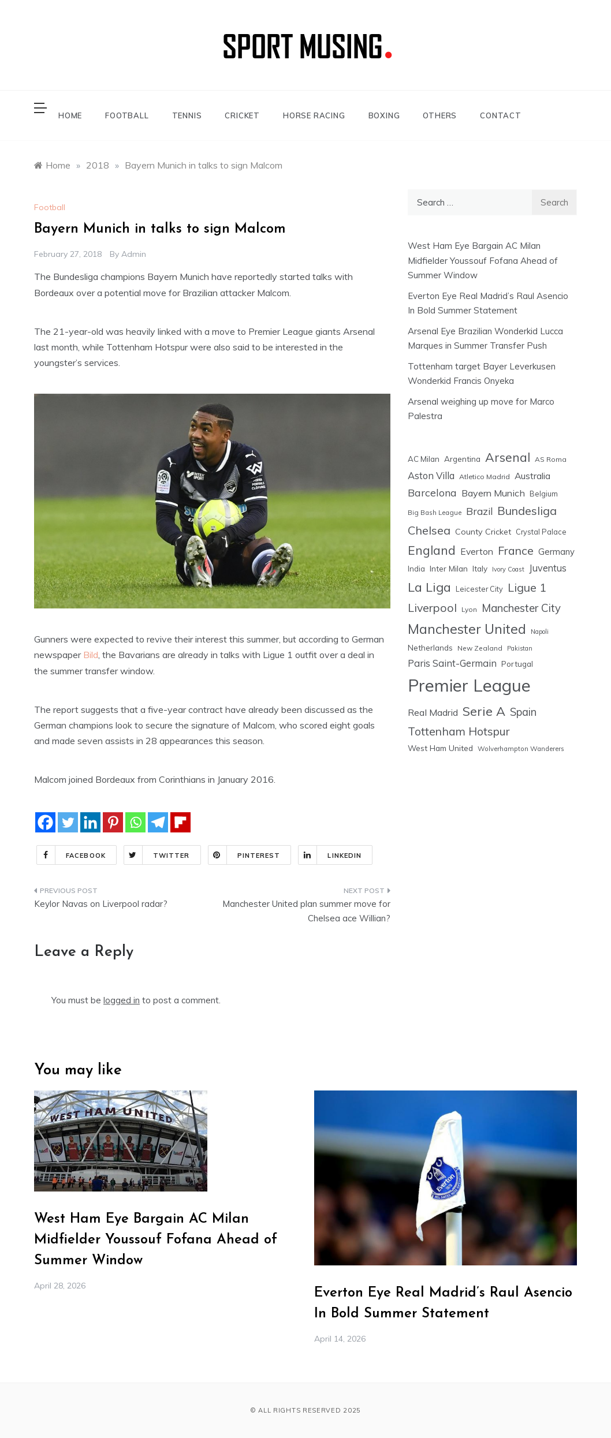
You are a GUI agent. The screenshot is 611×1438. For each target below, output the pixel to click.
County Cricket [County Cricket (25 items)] (483, 531)
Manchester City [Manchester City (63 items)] (521, 608)
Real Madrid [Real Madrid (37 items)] (433, 712)
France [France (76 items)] (516, 550)
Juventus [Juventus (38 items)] (548, 568)
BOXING (384, 115)
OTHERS (440, 115)
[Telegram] (158, 822)
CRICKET (242, 115)
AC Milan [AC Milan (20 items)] (423, 459)
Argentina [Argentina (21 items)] (462, 459)
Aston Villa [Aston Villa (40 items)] (431, 475)
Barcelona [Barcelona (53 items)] (432, 492)
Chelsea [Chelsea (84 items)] (429, 530)
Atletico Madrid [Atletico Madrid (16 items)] (484, 476)
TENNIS (187, 115)
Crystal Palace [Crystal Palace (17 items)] (541, 531)
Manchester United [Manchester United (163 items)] (467, 629)
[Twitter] (68, 822)
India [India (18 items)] (416, 568)
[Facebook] (45, 822)
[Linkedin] (90, 822)
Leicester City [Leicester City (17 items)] (479, 588)
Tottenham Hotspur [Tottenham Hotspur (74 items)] (459, 731)
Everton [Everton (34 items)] (476, 551)
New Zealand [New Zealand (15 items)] (479, 648)
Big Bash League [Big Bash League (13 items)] (434, 513)
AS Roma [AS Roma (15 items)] (551, 459)
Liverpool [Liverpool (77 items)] (432, 607)
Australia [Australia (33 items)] (532, 475)
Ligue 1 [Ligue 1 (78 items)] (527, 587)
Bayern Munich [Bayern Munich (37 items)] (493, 493)
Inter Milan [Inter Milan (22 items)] (449, 568)
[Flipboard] (180, 822)
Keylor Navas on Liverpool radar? (100, 903)
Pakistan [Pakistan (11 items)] (519, 648)
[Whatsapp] (135, 822)
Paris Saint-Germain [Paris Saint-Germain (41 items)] (452, 663)
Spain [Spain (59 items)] (523, 712)
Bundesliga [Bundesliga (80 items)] (527, 510)
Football (49, 207)
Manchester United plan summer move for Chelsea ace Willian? (306, 911)
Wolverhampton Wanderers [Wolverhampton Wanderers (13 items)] (521, 749)
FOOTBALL (126, 115)
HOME (70, 115)
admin (133, 254)
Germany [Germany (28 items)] (556, 551)
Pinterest (244, 855)
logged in (121, 1000)
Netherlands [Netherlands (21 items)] (430, 647)
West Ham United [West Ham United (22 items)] (440, 748)
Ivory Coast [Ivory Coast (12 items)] (508, 569)
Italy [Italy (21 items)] (479, 568)
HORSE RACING (314, 115)
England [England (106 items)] (432, 550)
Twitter (157, 855)
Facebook (71, 855)
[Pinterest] (113, 822)
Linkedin (330, 855)
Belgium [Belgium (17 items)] (544, 493)
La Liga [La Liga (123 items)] (429, 587)
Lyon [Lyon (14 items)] (469, 609)
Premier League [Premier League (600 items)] (469, 685)
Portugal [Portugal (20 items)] (517, 663)
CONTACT (500, 115)
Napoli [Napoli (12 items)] (540, 632)
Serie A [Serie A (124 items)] (484, 711)
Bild (90, 654)
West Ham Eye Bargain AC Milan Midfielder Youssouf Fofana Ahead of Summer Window (483, 260)
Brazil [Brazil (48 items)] (479, 511)
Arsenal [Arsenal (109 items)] (507, 457)
